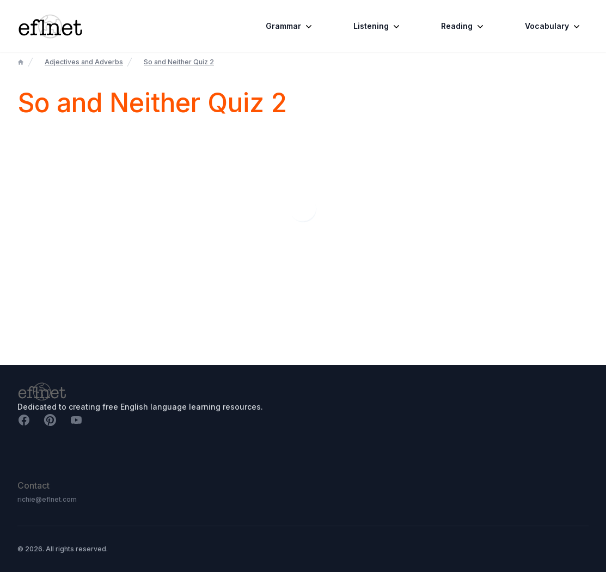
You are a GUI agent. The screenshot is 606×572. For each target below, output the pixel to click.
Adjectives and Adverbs (84, 62)
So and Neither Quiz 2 (179, 62)
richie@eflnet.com (47, 499)
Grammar (290, 26)
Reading (463, 26)
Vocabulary (553, 26)
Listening (377, 26)
